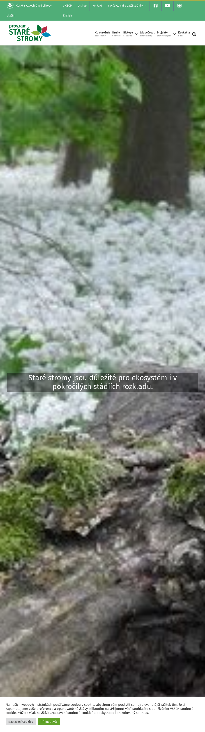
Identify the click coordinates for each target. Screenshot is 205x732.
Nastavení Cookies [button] (20, 721)
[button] (194, 34)
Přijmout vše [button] (49, 721)
